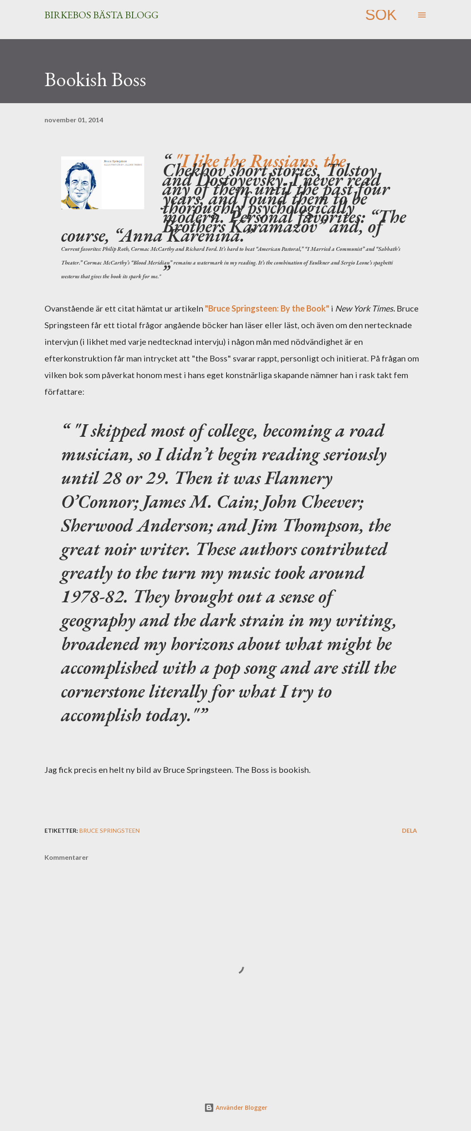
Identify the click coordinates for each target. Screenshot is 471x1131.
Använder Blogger (235, 1107)
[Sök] (381, 15)
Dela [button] (409, 830)
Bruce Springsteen (109, 830)
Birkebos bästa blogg (101, 14)
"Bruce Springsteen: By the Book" (267, 308)
